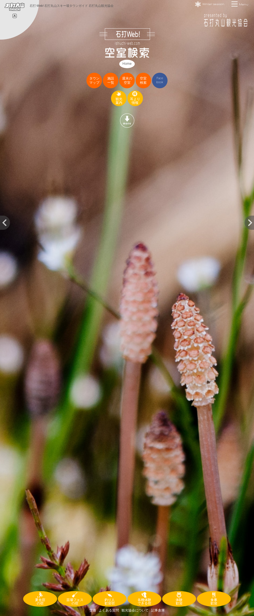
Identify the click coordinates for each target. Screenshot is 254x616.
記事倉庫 (158, 610)
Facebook (160, 80)
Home (126, 64)
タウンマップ (94, 80)
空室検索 (143, 80)
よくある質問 (109, 610)
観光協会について (135, 610)
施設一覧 (110, 80)
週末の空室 (127, 80)
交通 (92, 610)
